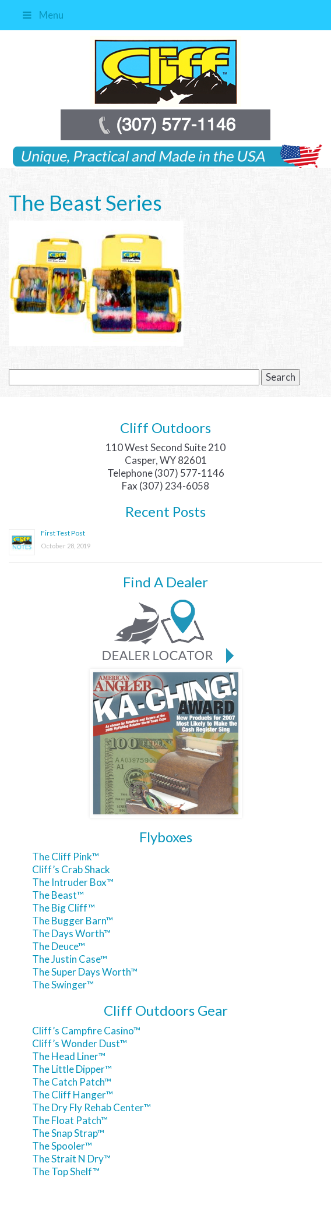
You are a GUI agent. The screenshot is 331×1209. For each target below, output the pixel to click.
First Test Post (63, 533)
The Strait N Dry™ (71, 1159)
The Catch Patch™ (71, 1082)
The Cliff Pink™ (65, 856)
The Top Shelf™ (66, 1171)
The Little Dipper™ (72, 1069)
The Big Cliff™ (63, 908)
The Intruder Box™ (73, 882)
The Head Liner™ (68, 1056)
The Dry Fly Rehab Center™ (91, 1107)
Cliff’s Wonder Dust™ (79, 1043)
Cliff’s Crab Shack (71, 869)
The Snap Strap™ (68, 1133)
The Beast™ (58, 895)
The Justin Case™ (69, 959)
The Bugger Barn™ (72, 920)
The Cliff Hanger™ (72, 1095)
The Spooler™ (62, 1146)
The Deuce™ (58, 946)
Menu (42, 15)
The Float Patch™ (70, 1120)
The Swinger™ (63, 984)
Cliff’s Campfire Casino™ (86, 1030)
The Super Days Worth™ (85, 972)
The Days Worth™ (71, 933)
